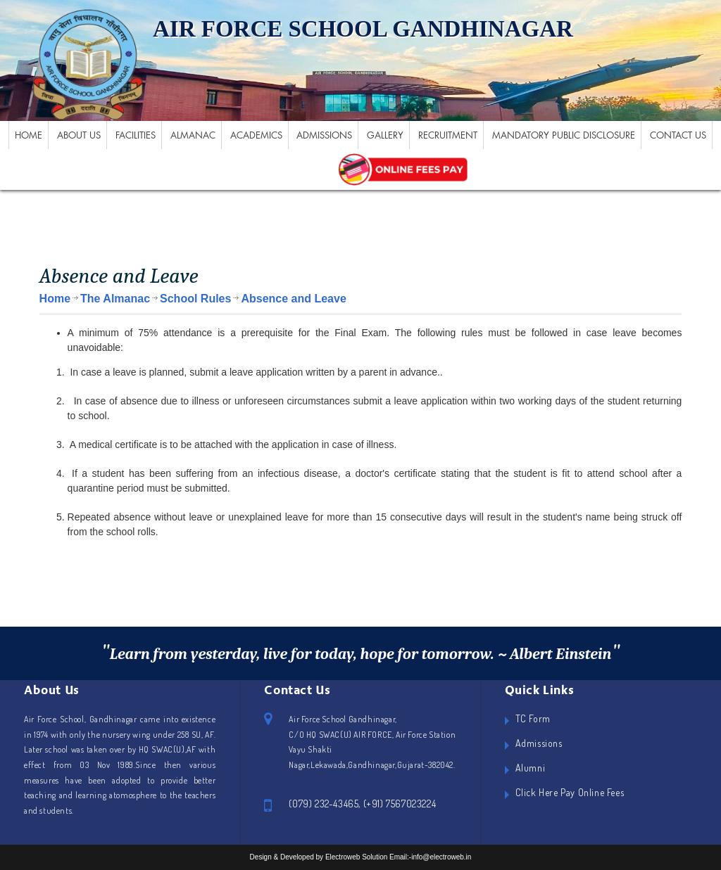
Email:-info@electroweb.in (430, 857)
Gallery (385, 135)
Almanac (192, 135)
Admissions (324, 135)
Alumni (530, 768)
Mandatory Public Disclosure (563, 135)
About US (79, 135)
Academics (256, 135)
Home (28, 135)
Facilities (135, 135)
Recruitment (447, 135)
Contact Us (678, 135)
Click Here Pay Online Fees (570, 792)
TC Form (533, 718)
